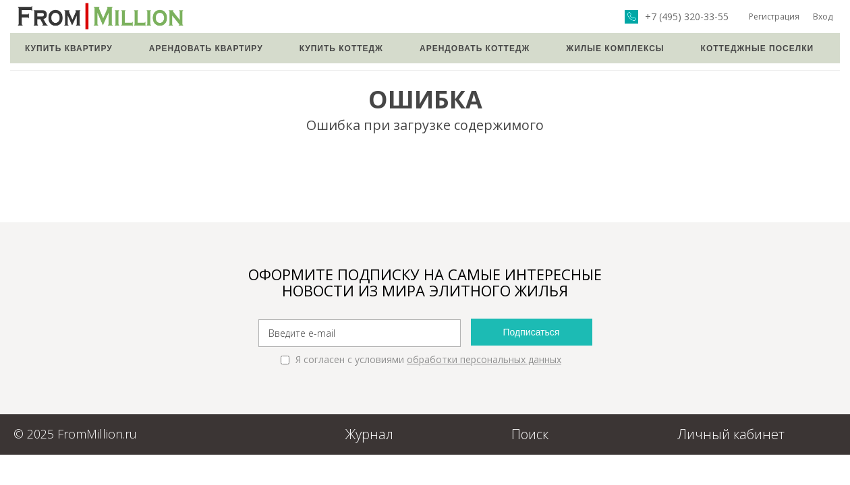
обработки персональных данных (484, 359)
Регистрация (774, 16)
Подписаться (531, 332)
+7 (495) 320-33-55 (687, 17)
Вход (822, 16)
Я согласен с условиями (421, 359)
